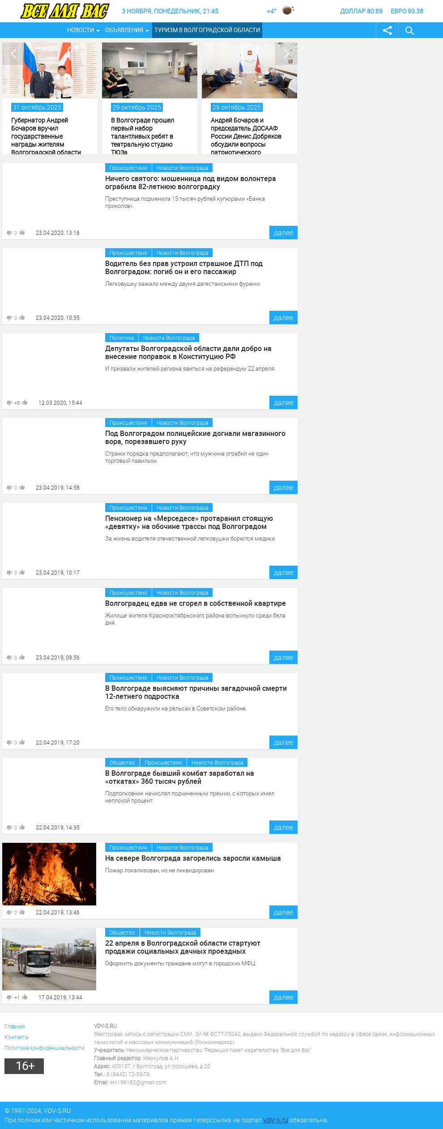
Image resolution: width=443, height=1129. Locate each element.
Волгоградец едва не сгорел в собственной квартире (195, 603)
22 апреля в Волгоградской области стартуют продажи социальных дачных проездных (182, 947)
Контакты (16, 1036)
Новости (80, 30)
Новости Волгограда (182, 167)
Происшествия (128, 167)
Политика (122, 337)
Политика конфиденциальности (44, 1047)
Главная (14, 1026)
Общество (122, 762)
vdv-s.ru (275, 1120)
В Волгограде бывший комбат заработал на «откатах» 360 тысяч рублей (179, 777)
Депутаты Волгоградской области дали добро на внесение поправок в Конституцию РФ (188, 352)
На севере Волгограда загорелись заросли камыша (193, 858)
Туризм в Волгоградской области (207, 30)
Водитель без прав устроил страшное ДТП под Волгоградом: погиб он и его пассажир (184, 267)
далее (283, 232)
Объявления (124, 30)
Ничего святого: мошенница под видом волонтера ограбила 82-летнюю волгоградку (190, 182)
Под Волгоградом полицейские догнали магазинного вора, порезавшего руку (195, 437)
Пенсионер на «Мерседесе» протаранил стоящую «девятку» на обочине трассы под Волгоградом (189, 522)
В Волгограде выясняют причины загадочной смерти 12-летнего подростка (196, 692)
